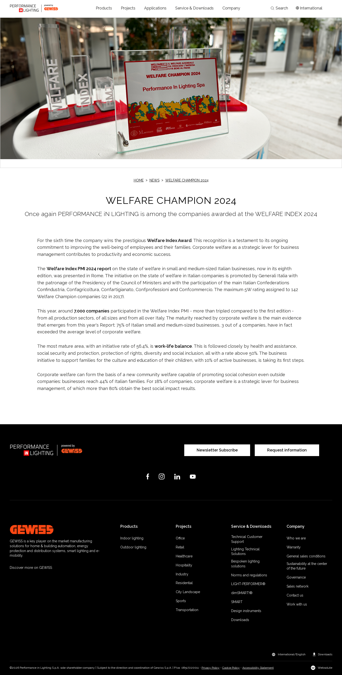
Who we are (296, 538)
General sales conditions (306, 556)
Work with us (297, 604)
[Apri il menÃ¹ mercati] (309, 8)
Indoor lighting (131, 538)
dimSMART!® (242, 593)
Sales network (297, 586)
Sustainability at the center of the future (307, 566)
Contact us (295, 595)
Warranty (294, 547)
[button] (104, 8)
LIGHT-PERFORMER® (248, 584)
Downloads (240, 620)
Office (180, 538)
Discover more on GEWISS (31, 568)
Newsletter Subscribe (217, 450)
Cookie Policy (231, 667)
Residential (184, 583)
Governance (296, 577)
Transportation (187, 610)
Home (139, 180)
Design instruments (246, 611)
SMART (237, 602)
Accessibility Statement (258, 667)
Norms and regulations (249, 575)
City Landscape (188, 592)
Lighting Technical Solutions (245, 551)
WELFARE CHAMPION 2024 (187, 180)
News (154, 180)
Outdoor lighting (133, 547)
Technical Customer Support (247, 539)
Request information (287, 450)
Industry (182, 574)
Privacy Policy (210, 667)
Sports (181, 601)
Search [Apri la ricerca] (279, 8)
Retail (180, 547)
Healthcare (184, 556)
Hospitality (184, 565)
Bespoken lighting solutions (245, 563)
